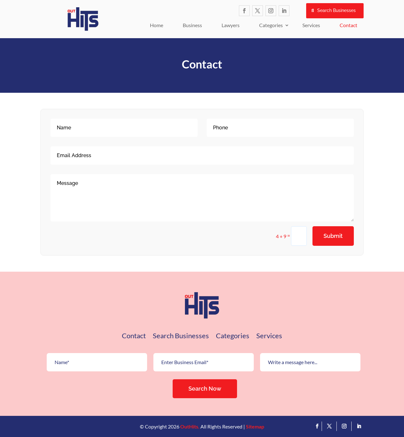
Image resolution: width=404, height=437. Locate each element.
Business (192, 25)
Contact (348, 25)
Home (156, 25)
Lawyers (231, 25)
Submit (333, 236)
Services (311, 25)
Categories (271, 25)
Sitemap (255, 426)
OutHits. (189, 426)
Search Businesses (336, 10)
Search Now (204, 388)
